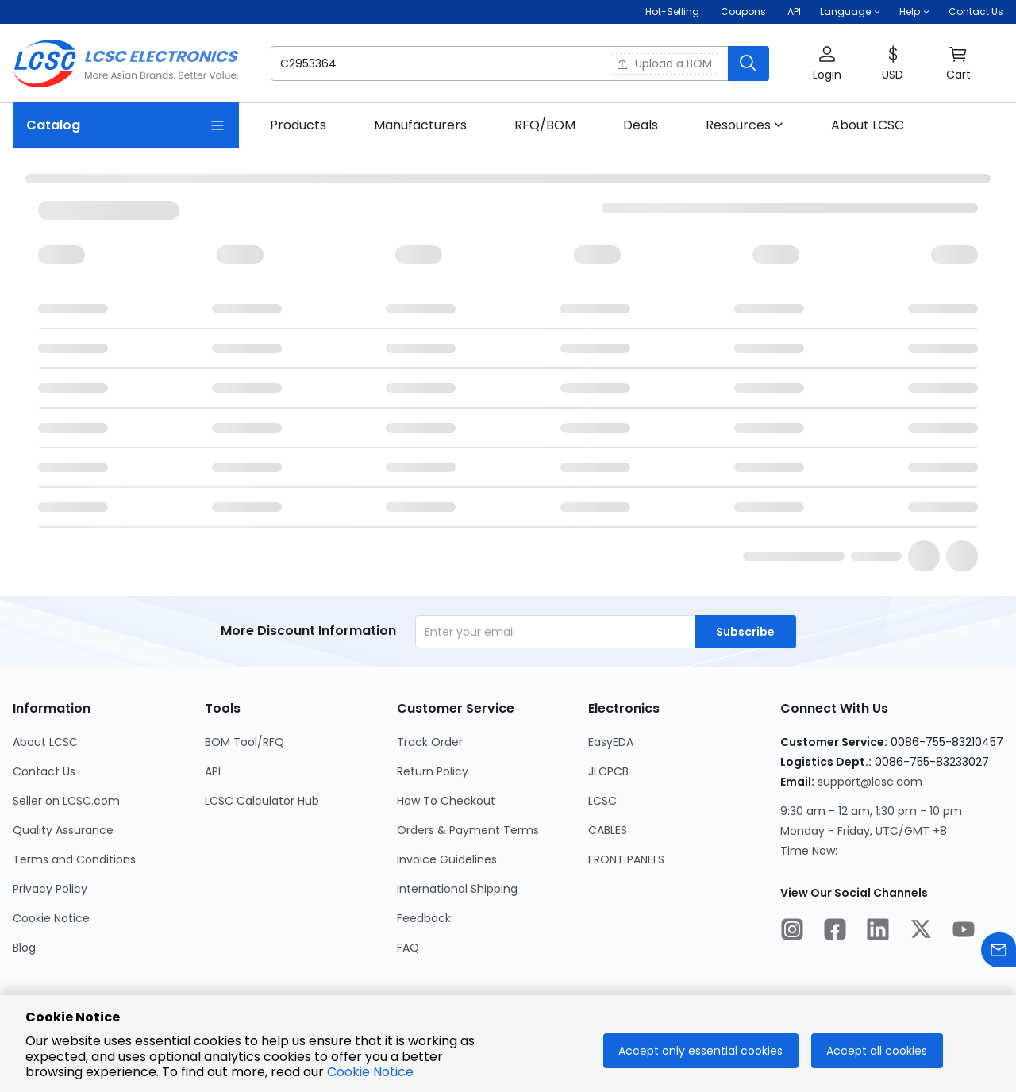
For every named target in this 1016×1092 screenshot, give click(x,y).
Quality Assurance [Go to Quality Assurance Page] (63, 830)
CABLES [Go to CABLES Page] (607, 830)
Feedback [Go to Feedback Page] (424, 918)
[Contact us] (998, 952)
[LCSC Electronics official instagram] (792, 931)
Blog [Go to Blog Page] (24, 948)
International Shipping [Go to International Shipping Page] (457, 889)
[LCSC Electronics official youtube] (964, 931)
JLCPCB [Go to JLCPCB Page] (608, 771)
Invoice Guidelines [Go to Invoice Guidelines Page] (447, 859)
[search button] (748, 63)
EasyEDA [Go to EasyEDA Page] (610, 742)
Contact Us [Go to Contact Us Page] (44, 771)
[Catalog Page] (125, 125)
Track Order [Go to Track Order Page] (430, 742)
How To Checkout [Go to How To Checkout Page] (446, 801)
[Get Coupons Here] (743, 12)
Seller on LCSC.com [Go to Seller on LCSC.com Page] (66, 801)
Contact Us (976, 11)
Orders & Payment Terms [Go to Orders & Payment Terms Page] (468, 830)
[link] (298, 125)
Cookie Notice (370, 1072)
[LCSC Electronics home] (126, 63)
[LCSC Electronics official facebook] (835, 931)
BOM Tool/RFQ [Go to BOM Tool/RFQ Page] (244, 742)
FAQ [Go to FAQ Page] (408, 948)
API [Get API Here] (794, 11)
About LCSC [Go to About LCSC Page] (45, 742)
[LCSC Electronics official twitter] (921, 931)
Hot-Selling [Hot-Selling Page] (673, 11)
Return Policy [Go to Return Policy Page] (432, 771)
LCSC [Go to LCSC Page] (602, 801)
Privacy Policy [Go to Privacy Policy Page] (50, 889)
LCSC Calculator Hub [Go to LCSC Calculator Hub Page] (262, 801)
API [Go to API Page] (213, 771)
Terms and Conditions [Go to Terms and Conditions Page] (74, 859)
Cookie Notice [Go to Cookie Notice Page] (51, 918)
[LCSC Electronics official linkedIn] (878, 931)
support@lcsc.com (870, 782)
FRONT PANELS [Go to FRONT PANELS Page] (626, 859)
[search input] (430, 63)
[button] (850, 12)
